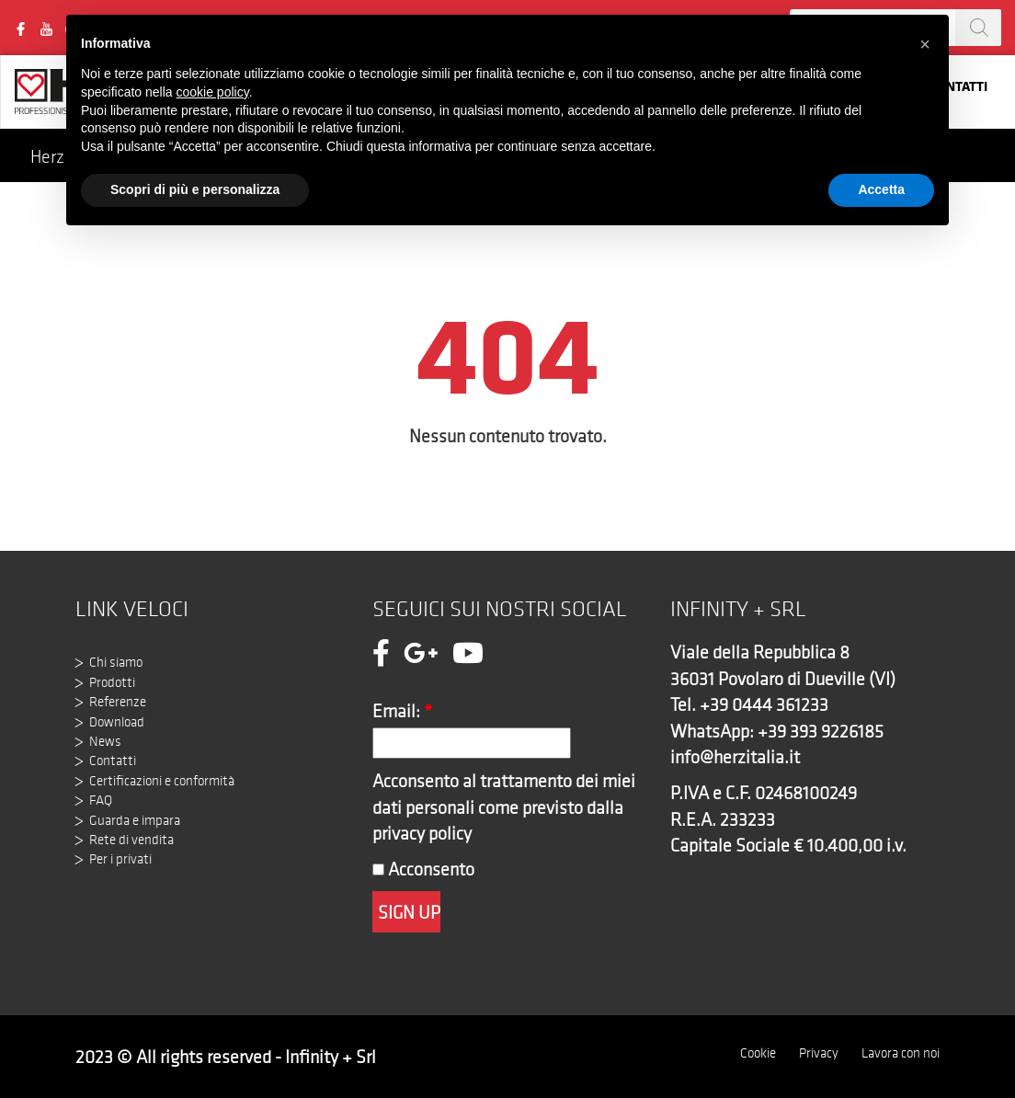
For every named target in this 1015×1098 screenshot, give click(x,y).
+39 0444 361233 (764, 704)
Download (116, 722)
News (105, 741)
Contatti (112, 760)
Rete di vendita (131, 839)
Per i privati (120, 859)
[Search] (978, 27)
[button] (925, 44)
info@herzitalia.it (735, 757)
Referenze (117, 701)
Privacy (818, 1053)
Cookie (758, 1053)
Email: (402, 711)
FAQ (100, 800)
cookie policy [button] (213, 92)
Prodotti (112, 682)
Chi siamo (116, 662)
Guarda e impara (134, 820)
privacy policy (422, 833)
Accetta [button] (881, 189)
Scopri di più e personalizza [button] (194, 189)
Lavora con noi (900, 1053)
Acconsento (423, 869)
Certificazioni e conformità (161, 780)
